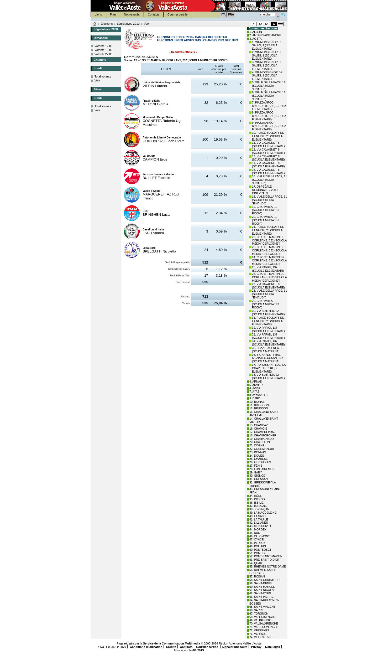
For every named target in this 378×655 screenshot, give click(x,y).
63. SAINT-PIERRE (261, 596)
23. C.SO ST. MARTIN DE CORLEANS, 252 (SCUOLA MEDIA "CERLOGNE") (269, 250)
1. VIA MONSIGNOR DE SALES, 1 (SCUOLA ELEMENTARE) (267, 45)
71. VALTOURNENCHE (264, 626)
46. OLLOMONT (259, 536)
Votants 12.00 (103, 46)
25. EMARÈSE (258, 458)
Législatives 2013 (128, 23)
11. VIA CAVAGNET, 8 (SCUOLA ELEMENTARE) (268, 144)
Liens (98, 14)
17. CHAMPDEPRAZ (262, 432)
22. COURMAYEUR (261, 448)
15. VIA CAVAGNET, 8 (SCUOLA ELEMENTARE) (268, 171)
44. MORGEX (257, 529)
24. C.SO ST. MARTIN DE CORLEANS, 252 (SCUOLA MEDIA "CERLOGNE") (269, 261)
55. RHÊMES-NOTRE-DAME (267, 566)
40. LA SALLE (258, 516)
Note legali (272, 646)
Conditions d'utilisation (146, 646)
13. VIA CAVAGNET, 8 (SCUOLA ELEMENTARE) (268, 158)
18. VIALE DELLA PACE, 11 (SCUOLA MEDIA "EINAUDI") (269, 200)
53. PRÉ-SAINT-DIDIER (264, 559)
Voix (97, 80)
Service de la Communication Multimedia (171, 643)
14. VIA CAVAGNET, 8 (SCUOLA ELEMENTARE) (268, 164)
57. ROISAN (257, 576)
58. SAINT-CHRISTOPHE (265, 579)
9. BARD (254, 398)
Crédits (171, 646)
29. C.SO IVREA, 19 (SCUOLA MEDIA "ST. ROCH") (266, 304)
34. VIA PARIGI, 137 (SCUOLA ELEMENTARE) (268, 342)
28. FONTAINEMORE (262, 469)
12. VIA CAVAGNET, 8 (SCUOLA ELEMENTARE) (268, 151)
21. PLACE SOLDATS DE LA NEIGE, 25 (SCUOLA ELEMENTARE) (268, 230)
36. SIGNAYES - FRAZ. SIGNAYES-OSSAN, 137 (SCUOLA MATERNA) (267, 358)
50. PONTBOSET (260, 549)
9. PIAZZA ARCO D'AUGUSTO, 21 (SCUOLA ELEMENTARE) (269, 126)
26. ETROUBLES (260, 462)
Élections (107, 23)
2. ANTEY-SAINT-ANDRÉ (265, 35)
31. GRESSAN (258, 479)
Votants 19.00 (103, 49)
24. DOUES (256, 455)
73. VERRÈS (257, 633)
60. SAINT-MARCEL (262, 586)
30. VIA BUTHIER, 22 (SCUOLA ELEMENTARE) (268, 312)
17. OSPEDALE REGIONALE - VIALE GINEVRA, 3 (265, 190)
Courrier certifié (177, 14)
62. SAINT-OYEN (260, 593)
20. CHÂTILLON (259, 441)
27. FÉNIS (255, 465)
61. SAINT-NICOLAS (262, 589)
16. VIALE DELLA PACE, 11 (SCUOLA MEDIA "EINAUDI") (269, 180)
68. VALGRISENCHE (262, 616)
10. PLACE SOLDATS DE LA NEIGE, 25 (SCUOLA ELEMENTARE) (268, 136)
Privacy (256, 646)
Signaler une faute (234, 646)
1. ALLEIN (255, 31)
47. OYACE (256, 539)
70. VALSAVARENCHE (263, 623)
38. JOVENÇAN (259, 509)
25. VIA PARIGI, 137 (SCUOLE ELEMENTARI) (268, 269)
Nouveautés (132, 14)
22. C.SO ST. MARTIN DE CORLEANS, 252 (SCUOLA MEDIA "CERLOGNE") (269, 240)
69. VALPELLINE (260, 620)
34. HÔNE (255, 495)
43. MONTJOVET (260, 526)
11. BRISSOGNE (260, 405)
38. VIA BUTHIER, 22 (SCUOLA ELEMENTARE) (268, 376)
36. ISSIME (256, 502)
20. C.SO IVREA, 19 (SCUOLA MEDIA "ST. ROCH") (266, 220)
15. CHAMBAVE (259, 425)
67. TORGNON (258, 613)
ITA (223, 14)
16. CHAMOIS (258, 428)
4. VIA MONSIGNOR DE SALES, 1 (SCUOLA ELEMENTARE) (267, 76)
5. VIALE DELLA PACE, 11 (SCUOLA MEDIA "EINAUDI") (268, 86)
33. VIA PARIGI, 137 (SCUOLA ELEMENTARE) (268, 336)
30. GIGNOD (257, 475)
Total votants (102, 76)
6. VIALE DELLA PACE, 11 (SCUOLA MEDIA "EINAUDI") (268, 96)
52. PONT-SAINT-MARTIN (265, 556)
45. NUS (254, 532)
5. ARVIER (256, 384)
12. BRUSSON (258, 408)
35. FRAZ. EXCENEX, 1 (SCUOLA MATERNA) (267, 349)
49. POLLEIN (257, 546)
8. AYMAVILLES (259, 394)
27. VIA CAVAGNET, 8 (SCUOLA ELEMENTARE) (268, 285)
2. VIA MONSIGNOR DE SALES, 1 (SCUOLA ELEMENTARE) (267, 55)
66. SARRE (256, 610)
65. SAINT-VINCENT (262, 606)
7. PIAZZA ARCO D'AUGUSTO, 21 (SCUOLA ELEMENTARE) (269, 106)
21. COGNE (256, 445)
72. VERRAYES (259, 630)
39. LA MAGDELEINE (262, 512)
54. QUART (256, 563)
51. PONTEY (257, 553)
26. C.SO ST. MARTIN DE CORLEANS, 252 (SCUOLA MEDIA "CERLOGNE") (269, 277)
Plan (113, 14)
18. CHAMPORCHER (262, 435)
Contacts (153, 14)
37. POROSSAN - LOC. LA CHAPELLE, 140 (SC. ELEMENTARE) (269, 368)
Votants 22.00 (103, 54)
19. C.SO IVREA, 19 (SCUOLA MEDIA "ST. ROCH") (266, 210)
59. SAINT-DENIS (260, 583)
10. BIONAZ (256, 401)
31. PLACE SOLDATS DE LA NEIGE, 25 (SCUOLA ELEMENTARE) (268, 321)
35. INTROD (257, 499)
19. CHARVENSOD (261, 438)
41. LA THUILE (258, 519)
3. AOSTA (255, 38)
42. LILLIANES (258, 522)
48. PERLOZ (257, 542)
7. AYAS (254, 391)
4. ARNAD (255, 381)
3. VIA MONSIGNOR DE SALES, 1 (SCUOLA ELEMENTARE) (267, 65)
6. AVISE (254, 388)
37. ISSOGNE (258, 505)
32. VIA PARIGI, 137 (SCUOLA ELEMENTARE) (268, 329)
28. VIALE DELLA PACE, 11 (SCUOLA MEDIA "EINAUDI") (269, 294)
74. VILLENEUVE (260, 637)
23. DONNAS (257, 452)
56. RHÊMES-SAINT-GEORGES (262, 571)
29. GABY (255, 472)
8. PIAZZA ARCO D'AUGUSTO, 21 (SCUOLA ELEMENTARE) (269, 116)
